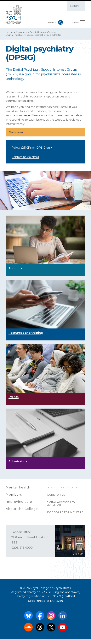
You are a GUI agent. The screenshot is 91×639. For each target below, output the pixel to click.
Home (9, 32)
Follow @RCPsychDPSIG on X (32, 147)
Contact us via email (25, 157)
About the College (22, 509)
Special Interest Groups (42, 32)
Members (21, 32)
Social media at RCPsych (45, 601)
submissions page (18, 115)
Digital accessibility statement (61, 503)
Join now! (45, 132)
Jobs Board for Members (65, 512)
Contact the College (62, 487)
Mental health (18, 487)
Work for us (56, 494)
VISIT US (78, 554)
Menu (78, 23)
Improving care (19, 502)
